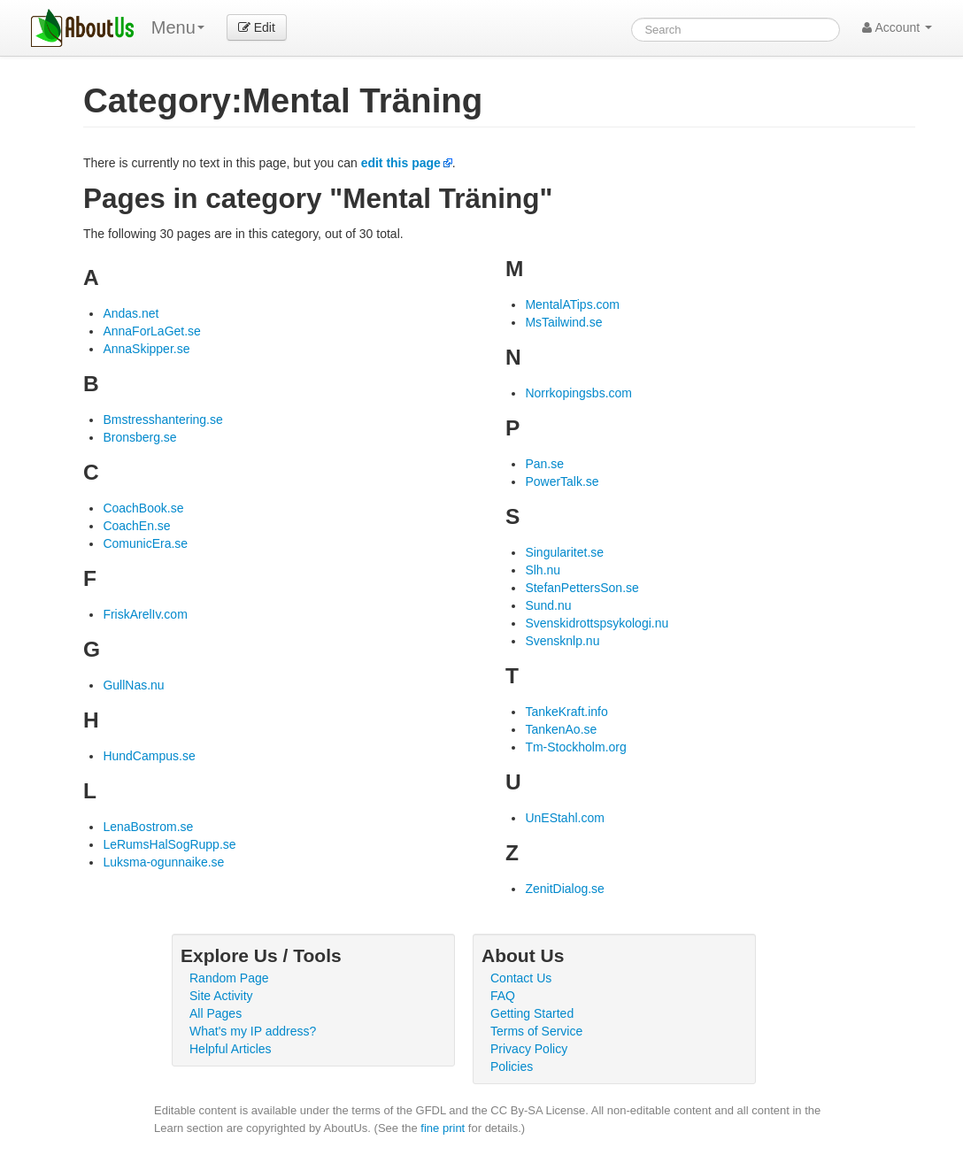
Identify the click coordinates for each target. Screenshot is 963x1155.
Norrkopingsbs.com (578, 393)
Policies (511, 1066)
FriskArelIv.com (145, 614)
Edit (256, 27)
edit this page (401, 163)
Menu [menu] (177, 27)
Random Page (229, 978)
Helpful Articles (230, 1049)
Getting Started (532, 1013)
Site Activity (221, 996)
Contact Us (520, 978)
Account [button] (897, 27)
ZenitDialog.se (565, 889)
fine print (442, 1128)
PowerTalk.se (561, 481)
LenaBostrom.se (148, 827)
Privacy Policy (528, 1049)
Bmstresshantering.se (162, 419)
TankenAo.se (561, 729)
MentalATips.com (572, 304)
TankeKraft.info (566, 712)
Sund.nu (548, 605)
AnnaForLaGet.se (152, 331)
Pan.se (544, 464)
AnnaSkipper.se (146, 349)
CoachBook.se (143, 508)
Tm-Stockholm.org (575, 747)
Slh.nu (542, 570)
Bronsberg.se (139, 437)
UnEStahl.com (564, 818)
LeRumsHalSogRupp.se (169, 844)
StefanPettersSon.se (581, 588)
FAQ (502, 996)
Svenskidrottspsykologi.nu (596, 623)
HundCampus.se (149, 756)
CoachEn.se (136, 526)
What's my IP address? (252, 1031)
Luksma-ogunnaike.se (163, 862)
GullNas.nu (133, 685)
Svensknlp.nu (562, 641)
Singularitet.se (564, 552)
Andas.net (130, 313)
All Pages (215, 1013)
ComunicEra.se (145, 543)
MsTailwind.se (563, 322)
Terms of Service (536, 1031)
